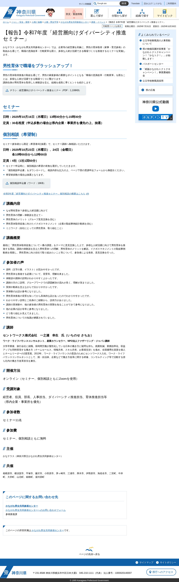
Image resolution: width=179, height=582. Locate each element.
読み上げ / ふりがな (153, 3)
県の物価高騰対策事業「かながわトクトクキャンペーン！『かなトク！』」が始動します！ (156, 54)
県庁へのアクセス (162, 572)
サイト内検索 (85, 4)
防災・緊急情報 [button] (74, 14)
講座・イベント (98, 22)
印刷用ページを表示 (112, 26)
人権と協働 (37, 22)
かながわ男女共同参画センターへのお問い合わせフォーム (36, 510)
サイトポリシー (168, 562)
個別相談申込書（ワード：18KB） (28, 183)
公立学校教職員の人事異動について (156, 42)
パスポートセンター (153, 64)
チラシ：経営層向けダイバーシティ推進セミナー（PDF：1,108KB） (45, 90)
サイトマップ (146, 562)
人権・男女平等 (51, 22)
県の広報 (150, 90)
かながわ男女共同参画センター (75, 22)
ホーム (6, 22)
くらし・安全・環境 (20, 22)
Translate (135, 3)
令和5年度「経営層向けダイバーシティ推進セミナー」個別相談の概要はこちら (44, 193)
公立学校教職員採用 (153, 81)
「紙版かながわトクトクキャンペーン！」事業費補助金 (156, 72)
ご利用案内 (171, 3)
